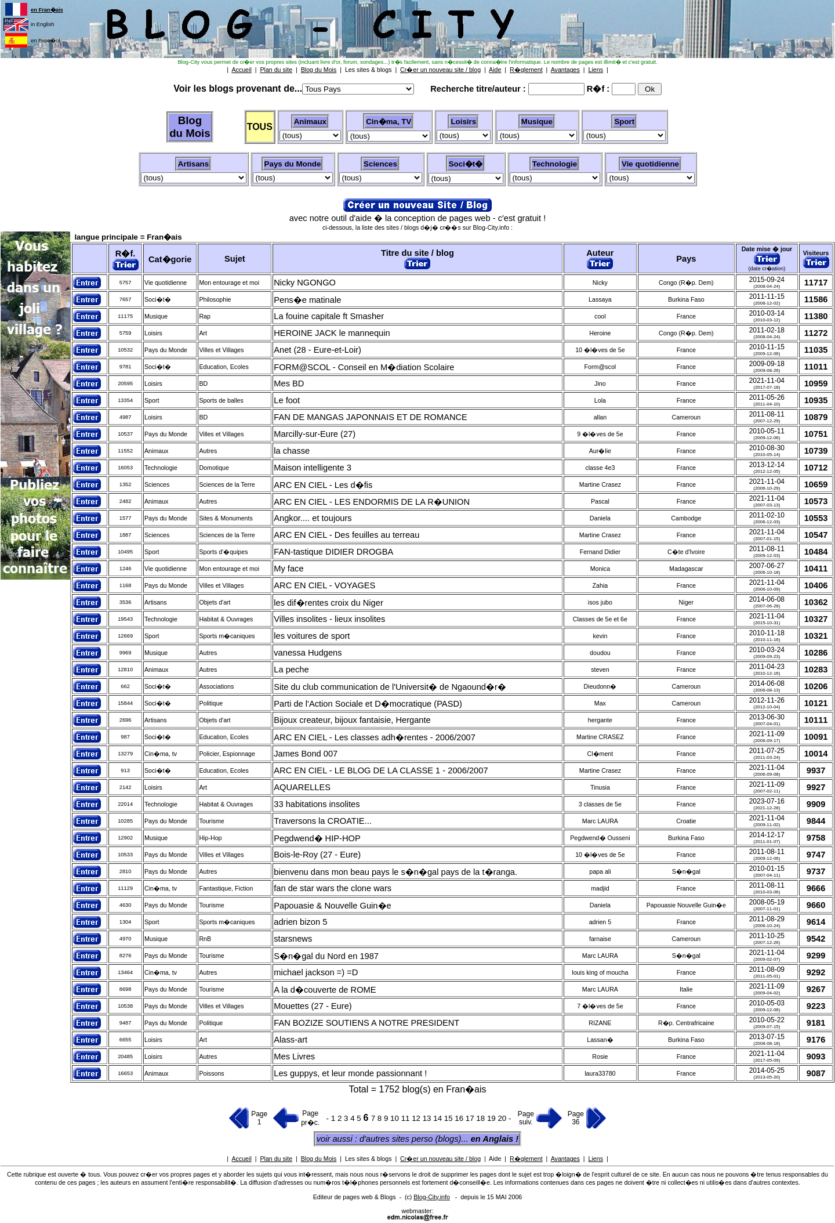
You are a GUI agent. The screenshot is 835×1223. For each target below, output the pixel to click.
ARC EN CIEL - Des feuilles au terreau (346, 535)
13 (428, 1118)
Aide (495, 1158)
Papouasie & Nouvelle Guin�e (332, 905)
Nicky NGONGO (305, 282)
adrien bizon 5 (300, 922)
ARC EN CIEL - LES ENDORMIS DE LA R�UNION (372, 501)
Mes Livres (294, 1056)
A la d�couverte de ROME (325, 989)
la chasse (292, 450)
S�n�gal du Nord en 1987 (326, 956)
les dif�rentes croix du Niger (328, 602)
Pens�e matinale (307, 300)
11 (406, 1118)
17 (471, 1118)
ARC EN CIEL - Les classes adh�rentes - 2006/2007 (374, 737)
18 (481, 1118)
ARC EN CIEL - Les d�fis (323, 485)
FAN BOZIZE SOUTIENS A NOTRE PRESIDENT (366, 1022)
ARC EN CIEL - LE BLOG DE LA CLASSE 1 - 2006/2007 (381, 770)
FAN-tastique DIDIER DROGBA (333, 551)
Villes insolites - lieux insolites (329, 619)
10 (395, 1118)
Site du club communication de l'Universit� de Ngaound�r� (390, 687)
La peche (291, 669)
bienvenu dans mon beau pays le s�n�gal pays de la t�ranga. (395, 872)
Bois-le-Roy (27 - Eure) (317, 854)
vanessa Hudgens (308, 652)
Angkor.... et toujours (312, 518)
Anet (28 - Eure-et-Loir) (317, 349)
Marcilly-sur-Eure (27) (314, 434)
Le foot (287, 400)
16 (460, 1118)
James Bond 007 (305, 753)
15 (449, 1118)
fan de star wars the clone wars (332, 888)
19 (492, 1118)
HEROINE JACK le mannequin (332, 333)
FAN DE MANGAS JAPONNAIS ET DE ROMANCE (370, 417)
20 (503, 1118)
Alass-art (290, 1039)
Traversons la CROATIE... (323, 821)
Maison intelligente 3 (312, 467)
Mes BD (289, 383)
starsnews (293, 938)
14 (438, 1118)
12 (417, 1118)
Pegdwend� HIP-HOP (317, 838)
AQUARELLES (302, 787)
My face (288, 568)
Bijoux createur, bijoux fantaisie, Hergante (352, 720)
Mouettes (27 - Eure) (312, 1006)
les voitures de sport (312, 636)
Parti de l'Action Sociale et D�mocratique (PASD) (368, 703)
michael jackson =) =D (316, 972)
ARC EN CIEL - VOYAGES (324, 585)
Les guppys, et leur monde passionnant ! (350, 1073)
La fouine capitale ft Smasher (329, 316)
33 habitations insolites (317, 804)
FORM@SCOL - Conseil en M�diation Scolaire (364, 367)
